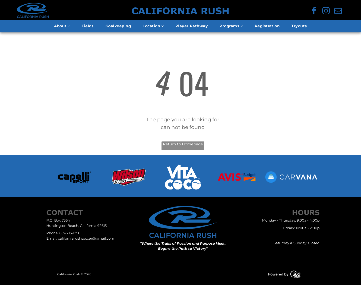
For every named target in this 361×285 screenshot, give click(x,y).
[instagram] (326, 11)
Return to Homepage (183, 144)
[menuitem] (62, 26)
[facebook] (314, 11)
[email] (338, 11)
